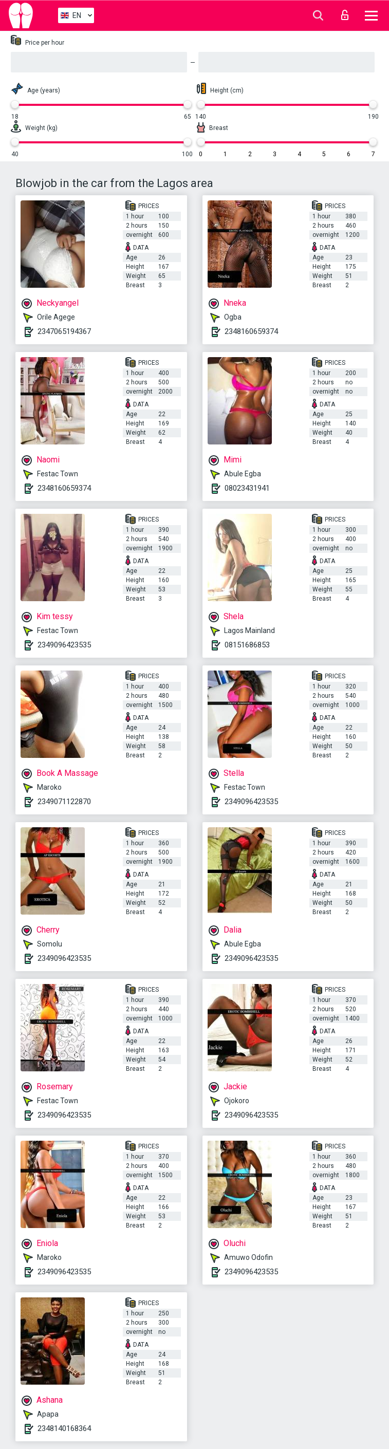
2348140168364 (64, 1428)
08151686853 (247, 644)
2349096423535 (64, 644)
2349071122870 (64, 801)
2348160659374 (251, 331)
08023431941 (247, 488)
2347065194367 (64, 331)
